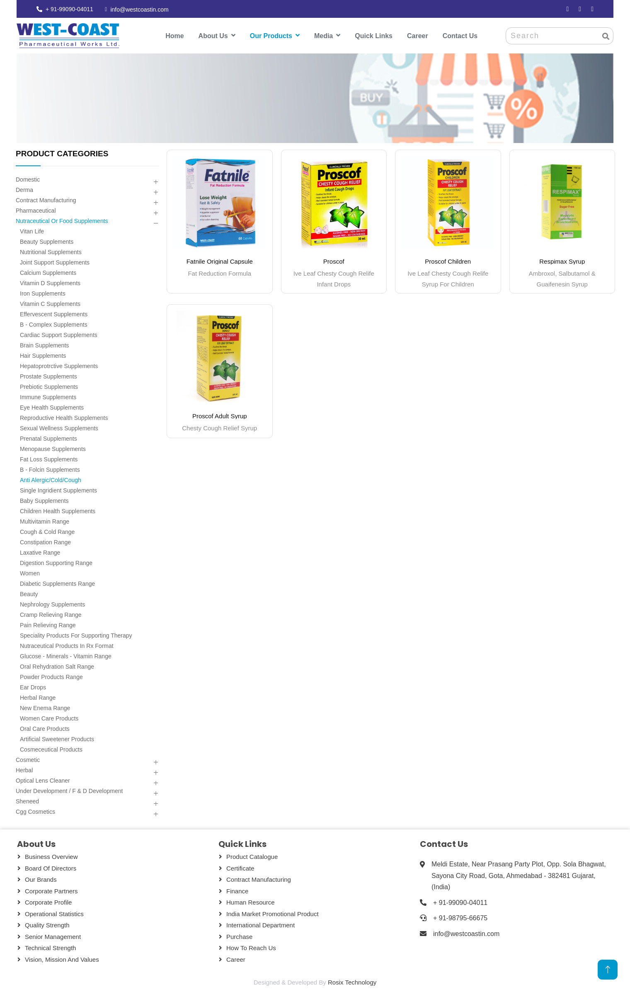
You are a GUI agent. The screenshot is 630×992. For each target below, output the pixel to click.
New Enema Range (45, 708)
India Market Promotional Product (272, 913)
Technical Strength (50, 947)
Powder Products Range (51, 677)
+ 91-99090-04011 (69, 9)
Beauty (29, 594)
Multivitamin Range (44, 521)
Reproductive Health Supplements (64, 418)
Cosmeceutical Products (51, 749)
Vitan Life (32, 231)
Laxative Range (40, 552)
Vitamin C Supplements (50, 304)
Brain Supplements (44, 345)
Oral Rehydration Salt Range (57, 666)
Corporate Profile (48, 902)
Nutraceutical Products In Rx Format (67, 646)
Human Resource (250, 902)
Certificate (240, 868)
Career (417, 35)
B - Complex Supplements (53, 324)
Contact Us (460, 35)
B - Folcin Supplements (50, 469)
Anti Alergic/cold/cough (50, 480)
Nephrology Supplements (52, 604)
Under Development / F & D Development (69, 791)
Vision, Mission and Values (62, 959)
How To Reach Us (251, 947)
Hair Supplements (43, 355)
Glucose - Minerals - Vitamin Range (65, 656)
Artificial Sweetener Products (57, 739)
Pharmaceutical (36, 210)
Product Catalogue (252, 856)
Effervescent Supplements (53, 314)
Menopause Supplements (53, 449)
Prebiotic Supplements (49, 386)
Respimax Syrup (562, 261)
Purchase (239, 936)
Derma (24, 190)
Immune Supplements (48, 397)
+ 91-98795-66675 (460, 918)
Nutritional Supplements (51, 252)
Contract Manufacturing (46, 200)
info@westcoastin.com (139, 9)
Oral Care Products (45, 728)
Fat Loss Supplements (49, 459)
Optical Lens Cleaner (43, 780)
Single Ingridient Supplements (58, 490)
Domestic (28, 179)
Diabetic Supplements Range (57, 583)
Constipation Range (45, 542)
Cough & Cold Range (47, 532)
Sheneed (27, 801)
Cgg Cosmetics (35, 811)
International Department (260, 925)
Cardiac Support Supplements (58, 335)
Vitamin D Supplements (50, 283)
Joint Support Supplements (55, 262)
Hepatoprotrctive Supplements (59, 366)
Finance (237, 891)
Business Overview (51, 856)
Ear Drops (33, 687)
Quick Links (374, 35)
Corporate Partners (51, 891)
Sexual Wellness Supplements (59, 428)
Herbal (24, 770)
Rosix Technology (352, 982)
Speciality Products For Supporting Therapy (76, 635)
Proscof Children (448, 261)
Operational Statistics (54, 913)
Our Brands (41, 879)
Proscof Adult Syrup (219, 416)
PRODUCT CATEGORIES (62, 153)
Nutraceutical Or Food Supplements (62, 221)
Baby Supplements (44, 500)
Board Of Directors (50, 868)
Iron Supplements (42, 293)
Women (30, 573)
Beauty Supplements (46, 241)
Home (174, 35)
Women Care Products (49, 718)
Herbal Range (38, 697)
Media (323, 35)
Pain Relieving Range (48, 625)
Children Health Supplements (57, 511)
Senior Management (53, 936)
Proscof (333, 261)
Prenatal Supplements (48, 438)
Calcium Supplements (48, 272)
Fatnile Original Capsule (220, 261)
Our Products (271, 35)
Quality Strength (47, 925)
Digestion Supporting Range (56, 563)
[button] (155, 182)
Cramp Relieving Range (51, 614)
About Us (213, 35)
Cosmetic (28, 760)
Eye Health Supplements (52, 407)
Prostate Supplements (48, 376)
